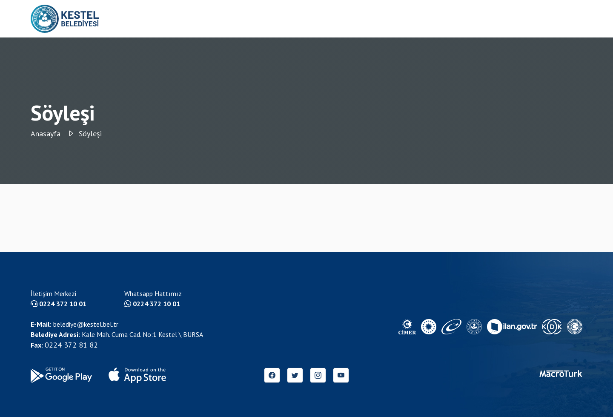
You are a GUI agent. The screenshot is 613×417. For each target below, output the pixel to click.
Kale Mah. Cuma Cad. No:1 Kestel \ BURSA (117, 334)
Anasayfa (52, 133)
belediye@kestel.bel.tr (74, 324)
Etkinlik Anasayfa (459, 18)
